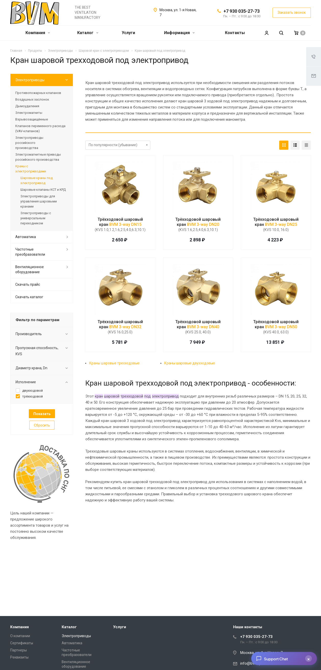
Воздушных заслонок (32, 99)
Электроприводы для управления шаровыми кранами (38, 201)
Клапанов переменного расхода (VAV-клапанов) (40, 128)
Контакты (235, 32)
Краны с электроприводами (30, 168)
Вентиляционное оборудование (29, 269)
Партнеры (18, 650)
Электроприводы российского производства (29, 143)
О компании (20, 636)
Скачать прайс (27, 284)
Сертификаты (21, 643)
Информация (179, 32)
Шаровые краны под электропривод (36, 180)
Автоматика (25, 237)
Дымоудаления (27, 106)
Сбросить (42, 425)
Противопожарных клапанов (38, 93)
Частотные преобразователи (30, 251)
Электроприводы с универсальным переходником (35, 218)
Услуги (128, 32)
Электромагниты (28, 113)
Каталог (87, 32)
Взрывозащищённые (31, 119)
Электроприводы (30, 80)
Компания (37, 32)
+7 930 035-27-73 (241, 11)
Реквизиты (19, 657)
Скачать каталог (29, 297)
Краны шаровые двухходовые (189, 363)
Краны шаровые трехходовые (114, 363)
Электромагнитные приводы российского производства (38, 157)
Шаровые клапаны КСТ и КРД (43, 190)
